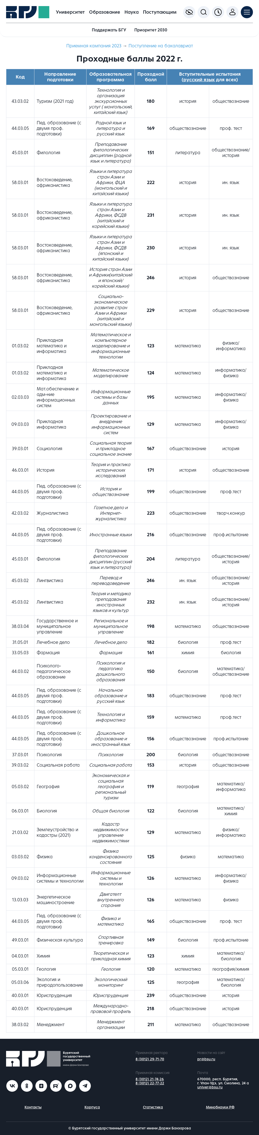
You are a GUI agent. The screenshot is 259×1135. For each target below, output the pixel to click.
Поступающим (160, 12)
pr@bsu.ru (206, 1059)
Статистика (153, 1107)
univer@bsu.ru (210, 1087)
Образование (104, 12)
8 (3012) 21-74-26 (150, 1079)
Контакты (33, 1107)
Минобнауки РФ (220, 1107)
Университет (70, 12)
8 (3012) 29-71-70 (150, 1059)
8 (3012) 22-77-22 (150, 1083)
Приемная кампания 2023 (93, 45)
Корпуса (92, 1107)
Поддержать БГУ (109, 30)
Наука (131, 12)
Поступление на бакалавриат (160, 45)
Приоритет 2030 (150, 30)
